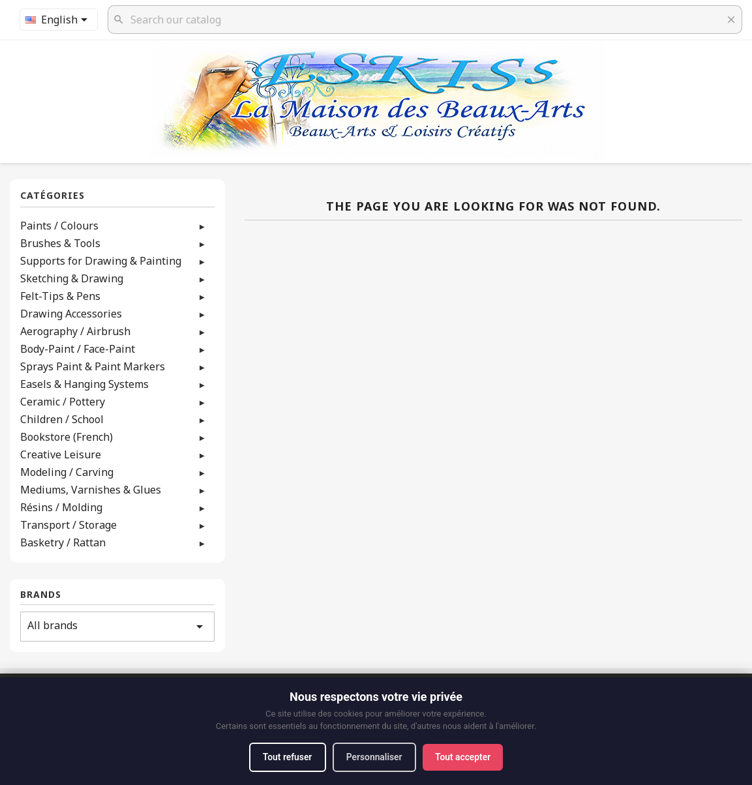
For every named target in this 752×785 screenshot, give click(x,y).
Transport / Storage (68, 525)
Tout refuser (285, 757)
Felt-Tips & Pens (60, 296)
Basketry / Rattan (63, 542)
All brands (117, 626)
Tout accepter (464, 757)
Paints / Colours (59, 225)
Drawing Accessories (71, 313)
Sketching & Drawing (71, 278)
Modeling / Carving (66, 472)
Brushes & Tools (60, 243)
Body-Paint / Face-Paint (77, 349)
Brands (40, 594)
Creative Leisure (60, 454)
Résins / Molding (61, 507)
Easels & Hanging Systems (84, 384)
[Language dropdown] (59, 19)
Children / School (62, 419)
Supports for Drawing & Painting (100, 261)
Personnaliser (374, 757)
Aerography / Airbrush (75, 331)
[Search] (425, 19)
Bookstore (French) (66, 437)
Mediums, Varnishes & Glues (90, 489)
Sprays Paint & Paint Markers (92, 366)
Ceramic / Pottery (62, 401)
